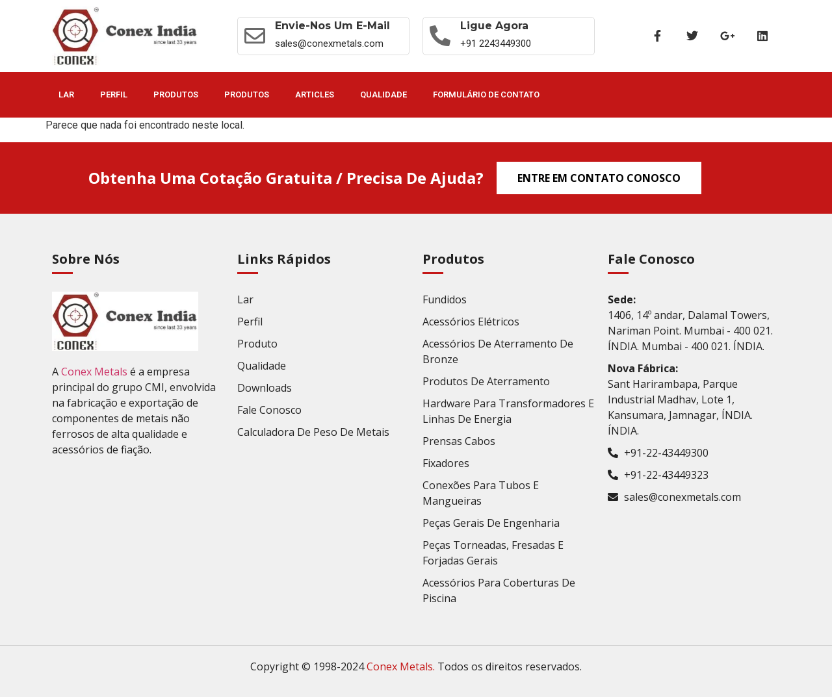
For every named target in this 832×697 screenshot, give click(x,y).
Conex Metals (94, 371)
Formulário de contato (486, 94)
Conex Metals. (401, 666)
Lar (66, 94)
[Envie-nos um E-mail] (254, 35)
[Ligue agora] (440, 35)
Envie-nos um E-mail (332, 25)
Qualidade (383, 94)
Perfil (113, 94)
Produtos (175, 94)
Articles (314, 94)
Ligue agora (494, 25)
